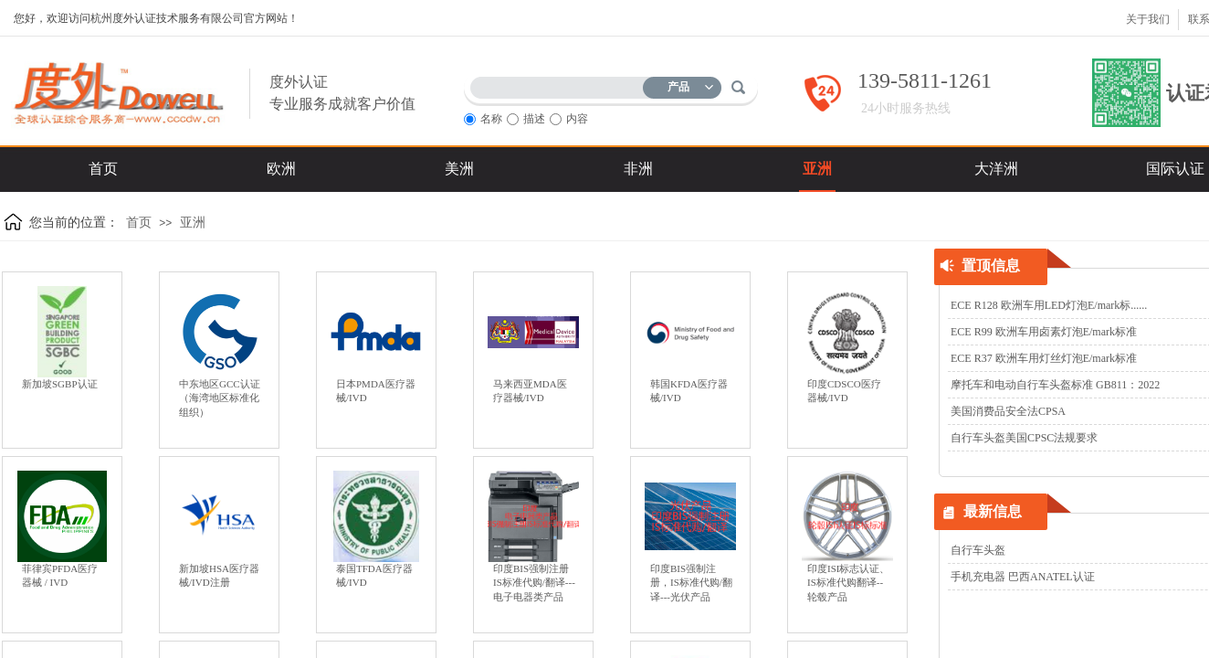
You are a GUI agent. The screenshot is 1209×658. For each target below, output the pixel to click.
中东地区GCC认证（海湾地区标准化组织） (219, 398)
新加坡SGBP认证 (60, 383)
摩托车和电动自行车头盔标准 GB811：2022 (1055, 384)
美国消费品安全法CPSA (1008, 411)
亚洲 (192, 222)
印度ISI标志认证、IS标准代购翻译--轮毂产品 (848, 582)
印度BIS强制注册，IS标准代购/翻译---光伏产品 (691, 582)
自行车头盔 (978, 550)
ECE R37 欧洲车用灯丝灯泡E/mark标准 (1044, 358)
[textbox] (560, 84)
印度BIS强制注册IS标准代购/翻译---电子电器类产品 (534, 582)
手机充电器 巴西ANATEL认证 (1023, 576)
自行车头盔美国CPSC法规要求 (1024, 437)
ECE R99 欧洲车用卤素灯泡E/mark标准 (1044, 331)
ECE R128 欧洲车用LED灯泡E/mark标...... (1049, 305)
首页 (139, 222)
